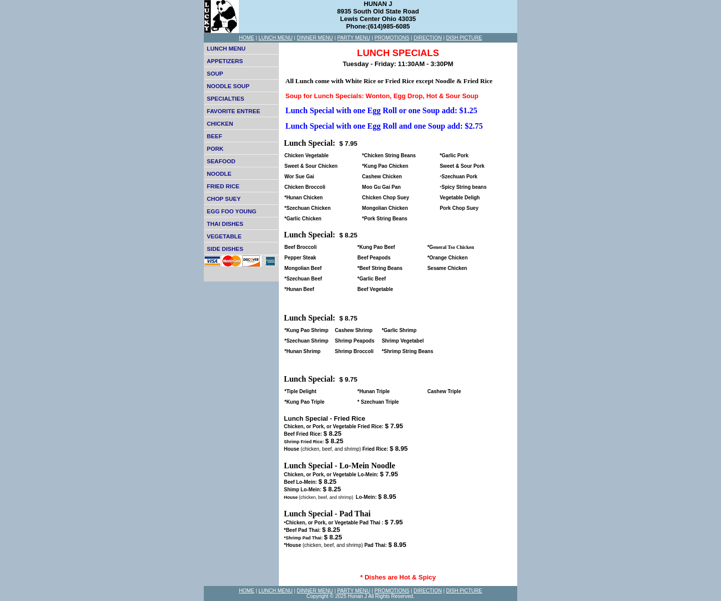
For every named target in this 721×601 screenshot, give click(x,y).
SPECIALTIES (225, 99)
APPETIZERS (225, 61)
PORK (215, 149)
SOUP (215, 74)
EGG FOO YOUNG (231, 211)
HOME (246, 38)
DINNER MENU (315, 38)
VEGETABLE (224, 236)
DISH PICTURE (464, 38)
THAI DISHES (225, 224)
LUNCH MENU (275, 38)
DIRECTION (428, 38)
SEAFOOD (221, 161)
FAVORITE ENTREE (233, 111)
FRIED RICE (223, 186)
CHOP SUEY (224, 199)
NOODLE (219, 174)
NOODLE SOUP (228, 86)
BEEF (214, 136)
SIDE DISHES (225, 249)
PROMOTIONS (392, 38)
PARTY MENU (353, 38)
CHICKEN (220, 124)
